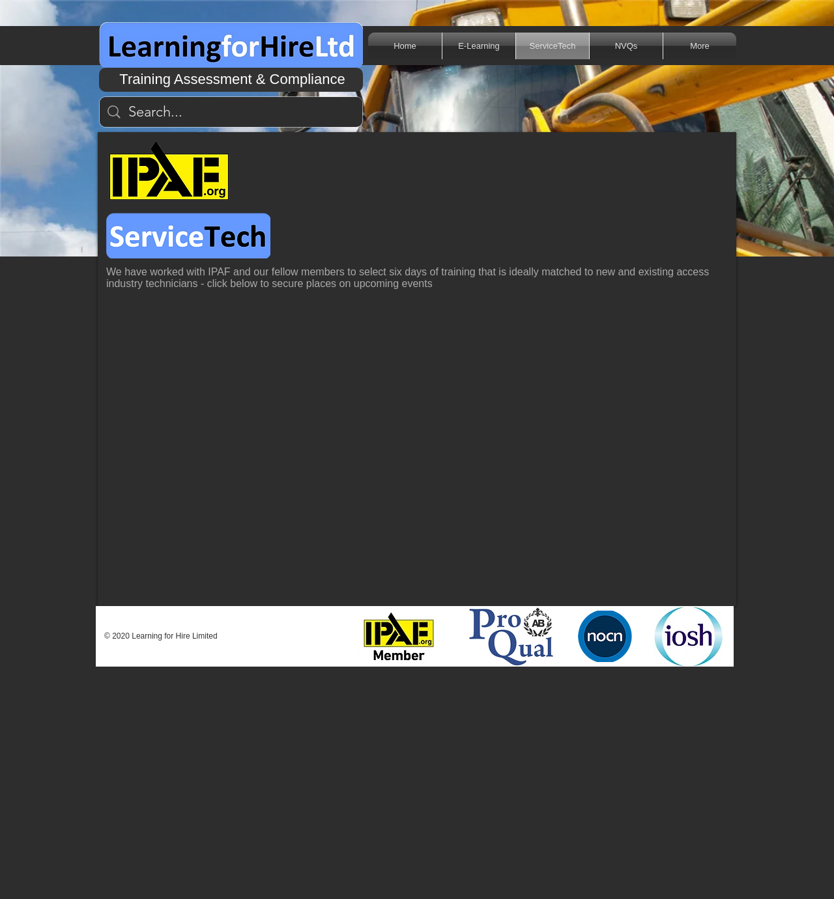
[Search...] (231, 112)
